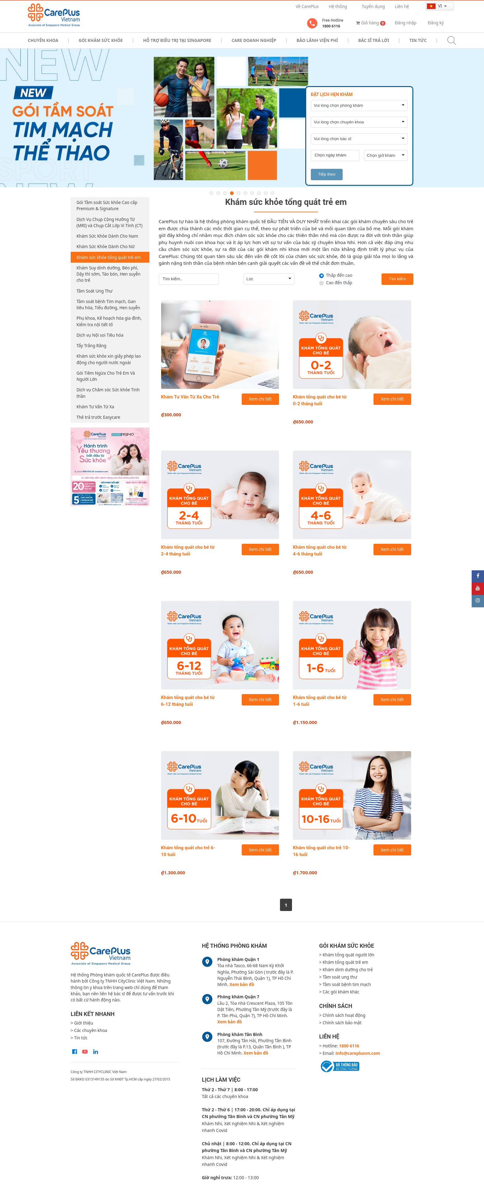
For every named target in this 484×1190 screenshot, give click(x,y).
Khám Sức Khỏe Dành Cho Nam (107, 236)
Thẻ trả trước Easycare (98, 417)
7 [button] (252, 193)
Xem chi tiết (260, 399)
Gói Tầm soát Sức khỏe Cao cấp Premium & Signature (107, 205)
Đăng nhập (405, 23)
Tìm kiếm (397, 279)
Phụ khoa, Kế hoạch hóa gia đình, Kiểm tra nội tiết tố (109, 321)
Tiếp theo (326, 174)
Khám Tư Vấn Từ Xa (95, 407)
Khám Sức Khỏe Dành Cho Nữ (106, 246)
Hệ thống (338, 6)
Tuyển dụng (373, 6)
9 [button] (266, 193)
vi (435, 6)
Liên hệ (402, 6)
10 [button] (272, 193)
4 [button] (232, 193)
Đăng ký (436, 23)
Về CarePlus (307, 6)
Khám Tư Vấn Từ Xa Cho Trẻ (190, 397)
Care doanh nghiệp (254, 40)
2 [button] (218, 193)
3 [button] (225, 193)
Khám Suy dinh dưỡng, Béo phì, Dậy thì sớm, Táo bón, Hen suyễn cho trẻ (108, 274)
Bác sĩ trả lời (373, 40)
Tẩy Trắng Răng (91, 345)
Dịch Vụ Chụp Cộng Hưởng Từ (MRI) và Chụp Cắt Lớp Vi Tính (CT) (110, 222)
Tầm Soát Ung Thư (95, 291)
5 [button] (238, 193)
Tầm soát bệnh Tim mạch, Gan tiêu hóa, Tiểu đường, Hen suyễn (108, 304)
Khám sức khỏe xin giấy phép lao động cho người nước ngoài (109, 359)
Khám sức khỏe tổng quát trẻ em (109, 257)
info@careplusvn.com (358, 1053)
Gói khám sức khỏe (101, 40)
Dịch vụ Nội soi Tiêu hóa (100, 335)
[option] (242, 118)
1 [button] (211, 193)
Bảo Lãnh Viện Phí (317, 40)
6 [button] (245, 193)
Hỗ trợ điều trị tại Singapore (177, 40)
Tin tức (418, 40)
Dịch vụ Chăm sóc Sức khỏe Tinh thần (108, 393)
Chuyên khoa (43, 40)
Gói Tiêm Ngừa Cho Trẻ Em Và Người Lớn (106, 376)
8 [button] (259, 193)
